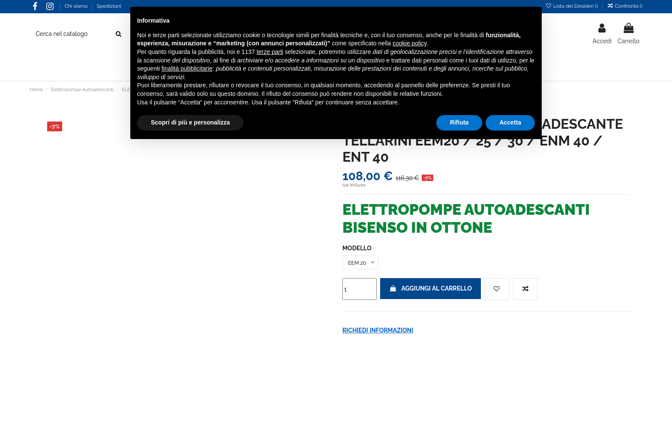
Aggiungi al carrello (430, 290)
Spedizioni (109, 6)
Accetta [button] (510, 122)
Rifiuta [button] (459, 122)
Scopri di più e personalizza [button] (190, 122)
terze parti (270, 51)
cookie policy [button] (409, 43)
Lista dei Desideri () (572, 6)
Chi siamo (77, 6)
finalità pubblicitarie (187, 68)
